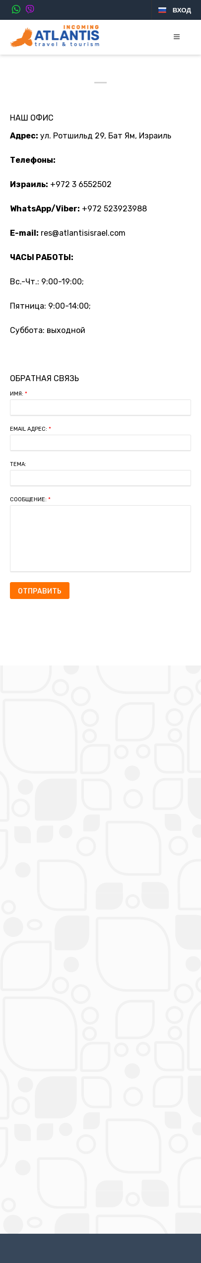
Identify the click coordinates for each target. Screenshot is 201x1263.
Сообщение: (30, 499)
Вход (182, 10)
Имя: (18, 394)
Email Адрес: (30, 429)
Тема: (18, 464)
